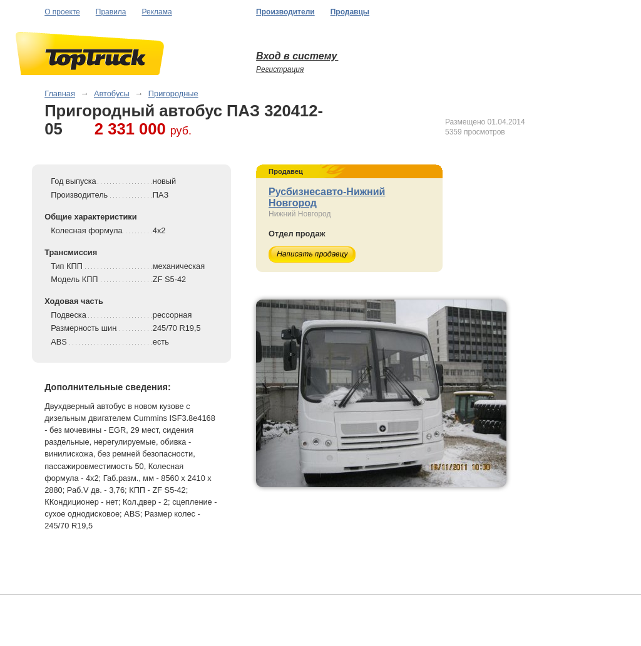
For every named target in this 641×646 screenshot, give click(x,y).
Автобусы (112, 93)
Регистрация (280, 69)
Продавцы (350, 12)
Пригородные (173, 93)
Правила (111, 12)
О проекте (62, 12)
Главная (59, 93)
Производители (285, 12)
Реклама (157, 12)
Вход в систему (297, 56)
